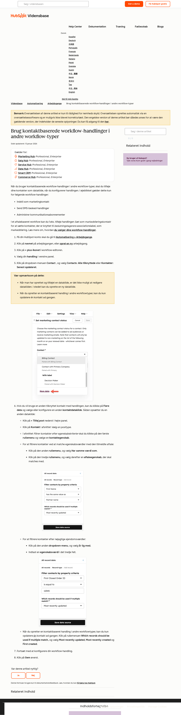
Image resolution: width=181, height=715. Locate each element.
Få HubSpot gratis (158, 4)
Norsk (71, 77)
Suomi (71, 70)
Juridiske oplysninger (111, 706)
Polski (71, 63)
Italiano (72, 59)
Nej (33, 675)
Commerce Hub (27, 177)
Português (73, 48)
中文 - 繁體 (73, 74)
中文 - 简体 (73, 88)
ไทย (70, 85)
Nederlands (74, 55)
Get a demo (134, 4)
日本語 (71, 44)
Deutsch (72, 41)
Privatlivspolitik (136, 706)
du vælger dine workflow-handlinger (75, 230)
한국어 (71, 81)
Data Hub (23, 168)
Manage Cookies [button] (157, 706)
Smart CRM (24, 173)
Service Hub (24, 164)
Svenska (72, 66)
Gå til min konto (70, 99)
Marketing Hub (26, 156)
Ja (18, 675)
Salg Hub (23, 160)
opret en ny (66, 243)
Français (72, 52)
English (72, 92)
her (107, 121)
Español (72, 37)
